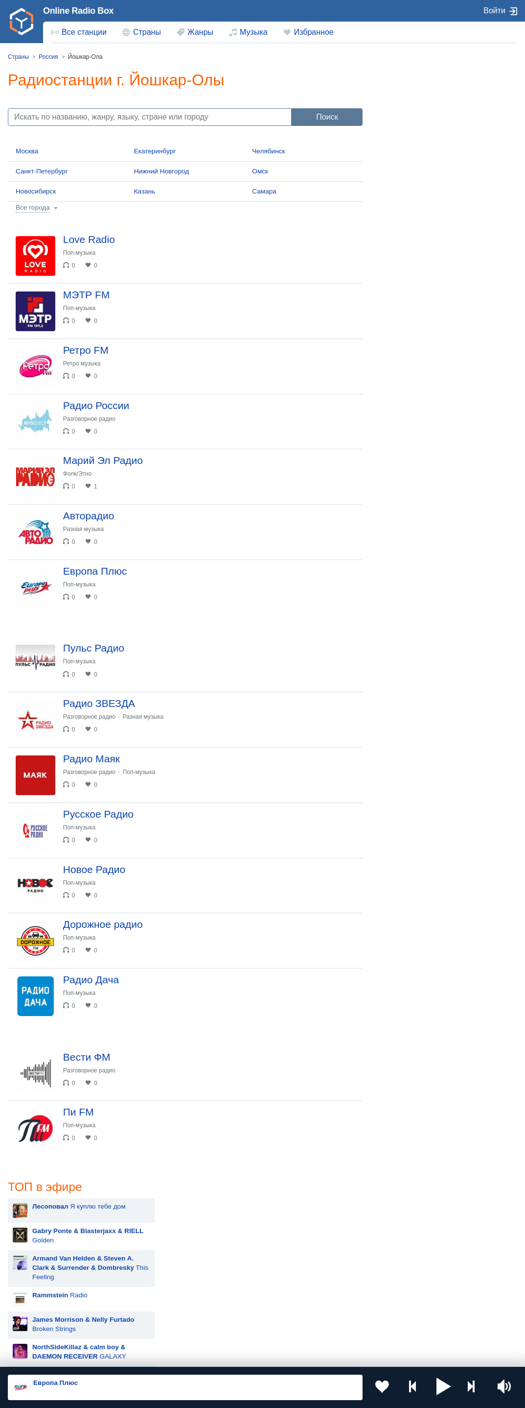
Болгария (168, 1279)
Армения (38, 1279)
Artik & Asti (411, 554)
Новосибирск (36, 191)
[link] (21, 21)
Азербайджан (304, 1312)
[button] (444, 1387)
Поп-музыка (81, 252)
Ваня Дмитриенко (422, 725)
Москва (27, 151)
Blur (401, 431)
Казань (145, 191)
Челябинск (268, 151)
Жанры (200, 32)
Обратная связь (298, 1355)
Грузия (164, 1312)
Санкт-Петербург (42, 171)
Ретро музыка (84, 367)
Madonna (409, 651)
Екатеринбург (155, 151)
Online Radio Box (78, 11)
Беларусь (39, 1312)
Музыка (254, 32)
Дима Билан (414, 627)
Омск (260, 171)
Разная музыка (85, 539)
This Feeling (453, 159)
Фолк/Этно (79, 482)
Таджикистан (303, 1262)
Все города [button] (33, 207)
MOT (402, 529)
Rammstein (412, 603)
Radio (422, 186)
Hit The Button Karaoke (429, 407)
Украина (167, 1246)
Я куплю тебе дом (441, 97)
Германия (40, 1328)
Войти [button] (494, 10)
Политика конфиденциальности (224, 1355)
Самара (264, 191)
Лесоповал (411, 456)
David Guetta (414, 749)
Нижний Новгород (161, 171)
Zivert (403, 578)
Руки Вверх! (413, 480)
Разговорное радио (91, 424)
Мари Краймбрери (423, 505)
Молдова (297, 1246)
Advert (412, 265)
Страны (147, 32)
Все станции (84, 32)
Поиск (327, 117)
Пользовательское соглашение (129, 1355)
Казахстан (40, 1262)
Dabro (404, 700)
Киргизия (168, 1262)
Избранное (314, 32)
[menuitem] (79, 32)
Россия (36, 1246)
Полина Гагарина (421, 676)
